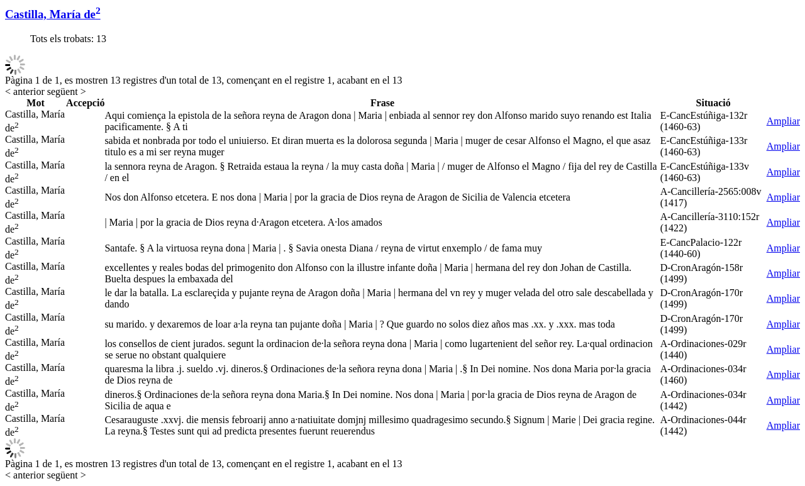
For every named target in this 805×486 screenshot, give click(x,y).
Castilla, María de (53, 14)
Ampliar (783, 121)
